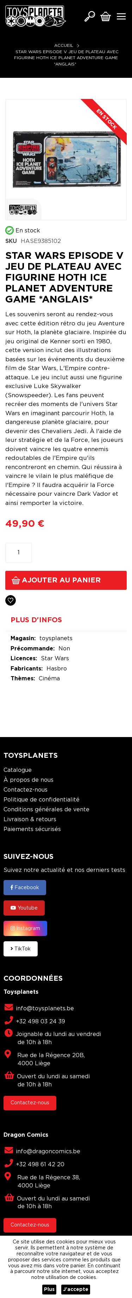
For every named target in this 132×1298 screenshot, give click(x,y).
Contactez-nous (26, 790)
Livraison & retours (30, 819)
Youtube (24, 907)
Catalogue (18, 770)
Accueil (63, 46)
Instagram (25, 928)
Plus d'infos (36, 620)
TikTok (21, 948)
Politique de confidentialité (42, 800)
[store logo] (35, 16)
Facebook (25, 887)
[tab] (66, 622)
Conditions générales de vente (46, 809)
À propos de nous (29, 780)
